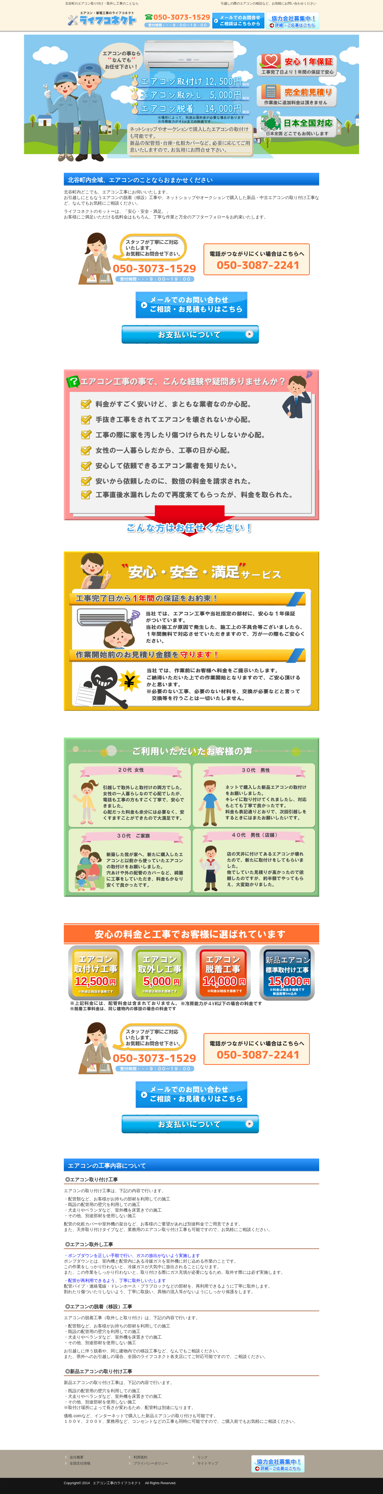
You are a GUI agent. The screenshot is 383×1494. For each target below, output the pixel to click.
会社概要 (77, 1457)
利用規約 (140, 1457)
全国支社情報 (80, 1463)
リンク (202, 1457)
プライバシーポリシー (151, 1463)
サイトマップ (207, 1463)
